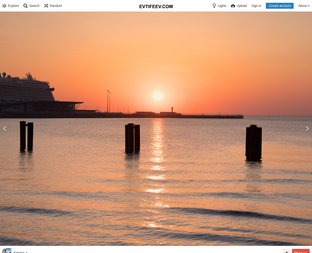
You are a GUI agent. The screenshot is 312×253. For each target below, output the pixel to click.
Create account (280, 6)
